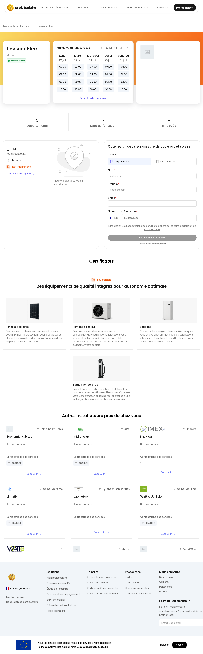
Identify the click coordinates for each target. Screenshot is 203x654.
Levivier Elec (45, 26)
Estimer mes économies (152, 237)
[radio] (129, 161)
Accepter (179, 644)
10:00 (62, 89)
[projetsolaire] (21, 7)
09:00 (62, 81)
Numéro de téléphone (122, 211)
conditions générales (157, 225)
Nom (111, 170)
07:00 (62, 66)
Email (112, 197)
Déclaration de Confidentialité (92, 647)
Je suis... (113, 154)
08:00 (62, 74)
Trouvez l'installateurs (16, 26)
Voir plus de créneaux (93, 98)
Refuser (164, 644)
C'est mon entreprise (20, 173)
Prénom (113, 184)
